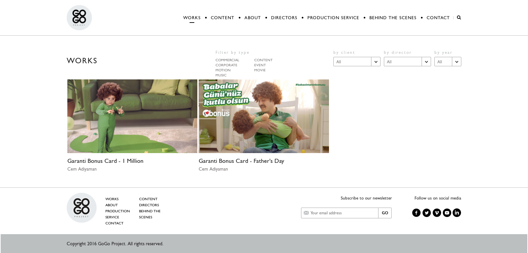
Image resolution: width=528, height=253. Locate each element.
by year (443, 52)
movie (260, 69)
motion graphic (223, 69)
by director (398, 52)
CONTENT (222, 17)
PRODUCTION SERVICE (333, 17)
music (221, 74)
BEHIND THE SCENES (393, 17)
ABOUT (252, 17)
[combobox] (357, 61)
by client (344, 52)
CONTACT (438, 17)
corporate (226, 64)
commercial (227, 59)
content (263, 59)
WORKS (192, 17)
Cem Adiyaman (82, 169)
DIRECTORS (284, 17)
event (260, 64)
